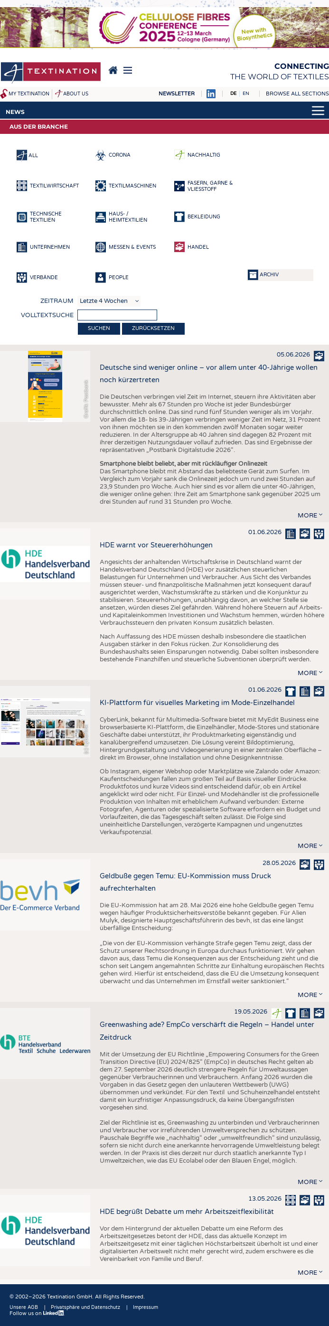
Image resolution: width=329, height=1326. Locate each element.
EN (246, 93)
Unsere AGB (23, 1307)
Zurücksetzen (153, 328)
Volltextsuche (47, 315)
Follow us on (37, 1313)
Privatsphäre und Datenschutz (85, 1307)
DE (233, 93)
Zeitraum (57, 301)
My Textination (29, 94)
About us (75, 94)
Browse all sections (297, 94)
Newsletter (177, 94)
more (307, 515)
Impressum (145, 1307)
